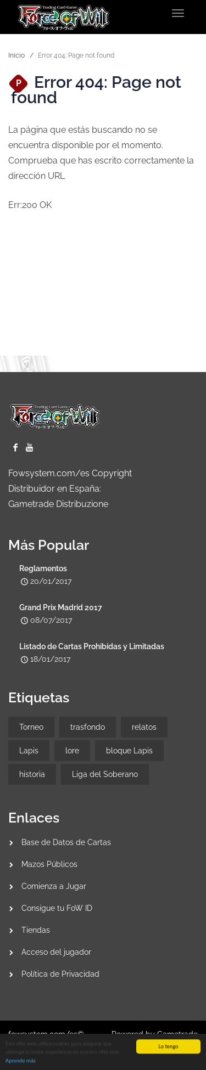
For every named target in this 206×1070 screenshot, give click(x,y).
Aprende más (20, 1061)
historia (32, 774)
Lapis (28, 750)
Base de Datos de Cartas (66, 842)
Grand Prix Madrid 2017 (60, 607)
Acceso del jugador (56, 952)
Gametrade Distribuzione (58, 504)
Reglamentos (43, 568)
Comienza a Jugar (53, 886)
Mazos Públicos (49, 864)
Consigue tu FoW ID (56, 908)
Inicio (16, 55)
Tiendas (35, 930)
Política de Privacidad (60, 974)
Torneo (31, 727)
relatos (144, 727)
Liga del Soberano (105, 774)
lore (72, 750)
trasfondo (87, 727)
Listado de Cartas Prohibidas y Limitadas (91, 646)
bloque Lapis (129, 750)
